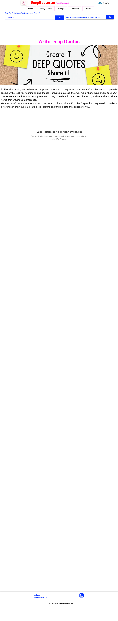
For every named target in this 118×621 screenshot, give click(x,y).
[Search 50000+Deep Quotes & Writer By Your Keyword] (83, 17)
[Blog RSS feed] (81, 595)
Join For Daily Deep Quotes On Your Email (22, 13)
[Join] (59, 17)
